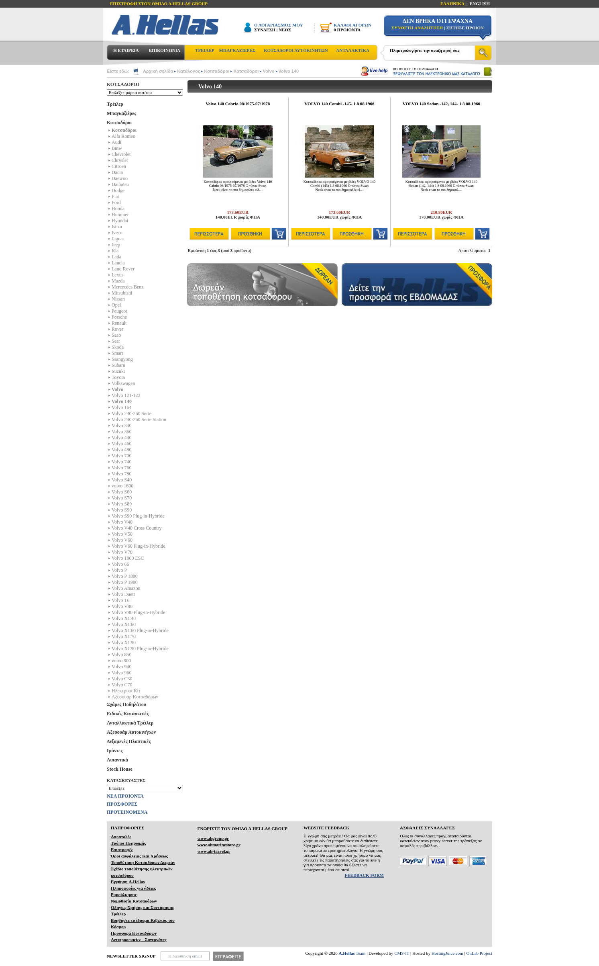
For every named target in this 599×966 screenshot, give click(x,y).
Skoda (118, 347)
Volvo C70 (122, 685)
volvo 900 (121, 660)
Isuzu (117, 226)
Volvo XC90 (124, 642)
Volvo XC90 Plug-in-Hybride (140, 648)
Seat (116, 341)
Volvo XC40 (124, 618)
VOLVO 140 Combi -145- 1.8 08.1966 (339, 103)
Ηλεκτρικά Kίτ (126, 691)
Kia (115, 251)
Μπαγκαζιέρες (121, 113)
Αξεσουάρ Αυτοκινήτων (131, 732)
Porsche (119, 317)
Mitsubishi (122, 293)
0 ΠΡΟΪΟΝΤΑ (347, 29)
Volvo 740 (121, 462)
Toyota (118, 377)
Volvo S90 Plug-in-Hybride (138, 516)
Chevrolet (121, 154)
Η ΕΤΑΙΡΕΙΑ (126, 50)
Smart (117, 353)
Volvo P (119, 570)
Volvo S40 (122, 480)
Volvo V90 (122, 606)
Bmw (117, 148)
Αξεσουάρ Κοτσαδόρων (135, 697)
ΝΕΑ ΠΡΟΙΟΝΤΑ (125, 796)
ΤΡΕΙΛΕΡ (204, 50)
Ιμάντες (114, 750)
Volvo (268, 71)
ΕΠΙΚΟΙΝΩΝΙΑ (164, 50)
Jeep (116, 245)
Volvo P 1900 (125, 582)
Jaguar (118, 238)
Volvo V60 (122, 540)
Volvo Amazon (126, 588)
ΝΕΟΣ (285, 29)
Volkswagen (123, 383)
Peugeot (119, 311)
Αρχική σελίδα (158, 71)
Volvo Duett (123, 594)
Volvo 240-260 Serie (131, 413)
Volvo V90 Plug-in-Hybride (138, 612)
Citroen (119, 166)
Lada (116, 257)
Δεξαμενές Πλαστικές (129, 741)
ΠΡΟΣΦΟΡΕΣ (122, 804)
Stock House (119, 769)
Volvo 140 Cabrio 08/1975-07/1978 (238, 103)
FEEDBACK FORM (364, 875)
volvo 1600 (122, 486)
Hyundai (120, 220)
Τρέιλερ (115, 104)
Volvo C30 (122, 679)
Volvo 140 (289, 71)
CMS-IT (401, 953)
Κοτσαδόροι (216, 71)
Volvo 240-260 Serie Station (139, 419)
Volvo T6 (121, 600)
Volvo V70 (122, 552)
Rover (117, 329)
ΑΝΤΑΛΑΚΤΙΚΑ (352, 50)
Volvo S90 (122, 510)
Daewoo (120, 178)
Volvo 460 (121, 443)
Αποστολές (121, 836)
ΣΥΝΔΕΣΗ (264, 29)
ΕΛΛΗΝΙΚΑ (452, 3)
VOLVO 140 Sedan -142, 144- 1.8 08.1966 (441, 103)
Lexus (117, 275)
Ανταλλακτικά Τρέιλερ (130, 723)
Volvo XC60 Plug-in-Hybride (140, 630)
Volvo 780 (121, 474)
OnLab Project (479, 953)
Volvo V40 (122, 522)
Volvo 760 (121, 468)
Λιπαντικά (117, 760)
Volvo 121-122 (126, 395)
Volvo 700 (121, 455)
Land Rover (123, 269)
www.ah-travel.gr (213, 851)
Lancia (118, 263)
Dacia (117, 172)
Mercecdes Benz (128, 287)
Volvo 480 (121, 449)
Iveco (117, 232)
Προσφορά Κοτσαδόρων (134, 933)
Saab (116, 335)
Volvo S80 (122, 504)
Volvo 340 (121, 425)
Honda (118, 208)
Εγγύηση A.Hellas (128, 881)
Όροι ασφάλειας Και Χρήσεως (139, 855)
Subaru (118, 365)
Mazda (118, 281)
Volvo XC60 (124, 624)
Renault (119, 323)
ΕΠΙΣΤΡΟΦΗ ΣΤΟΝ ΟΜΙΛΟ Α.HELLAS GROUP (159, 3)
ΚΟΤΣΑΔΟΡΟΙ (123, 84)
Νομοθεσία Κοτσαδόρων (134, 900)
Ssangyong (122, 359)
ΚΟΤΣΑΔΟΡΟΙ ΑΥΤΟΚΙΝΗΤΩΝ (296, 50)
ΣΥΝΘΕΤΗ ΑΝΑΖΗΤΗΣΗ (417, 27)
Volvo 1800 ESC (128, 558)
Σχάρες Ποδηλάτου (126, 704)
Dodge (118, 190)
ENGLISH (480, 3)
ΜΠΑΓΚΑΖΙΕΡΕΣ (237, 50)
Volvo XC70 (124, 636)
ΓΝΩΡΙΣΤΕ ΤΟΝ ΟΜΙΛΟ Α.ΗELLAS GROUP (242, 828)
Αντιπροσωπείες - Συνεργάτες (139, 939)
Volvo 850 (121, 654)
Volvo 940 (121, 666)
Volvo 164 (121, 407)
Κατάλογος (188, 71)
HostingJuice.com (447, 953)
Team (352, 953)
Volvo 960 (121, 672)
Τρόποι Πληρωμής (128, 843)
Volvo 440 (121, 437)
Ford (116, 202)
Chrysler (120, 160)
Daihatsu (120, 184)
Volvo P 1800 (125, 576)
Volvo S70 (122, 498)
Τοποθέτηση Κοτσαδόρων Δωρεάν (143, 862)
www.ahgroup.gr (213, 838)
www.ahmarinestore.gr (218, 844)
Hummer (120, 214)
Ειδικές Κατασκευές (128, 713)
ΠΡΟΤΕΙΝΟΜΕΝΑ (127, 812)
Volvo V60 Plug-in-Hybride (138, 546)
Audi (116, 142)
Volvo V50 (122, 534)
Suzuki (118, 371)
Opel (116, 305)
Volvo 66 (120, 564)
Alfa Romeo (123, 136)
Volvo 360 (121, 431)
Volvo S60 (122, 492)
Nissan (118, 299)
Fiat (115, 196)
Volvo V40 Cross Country (137, 528)
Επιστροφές (122, 849)
